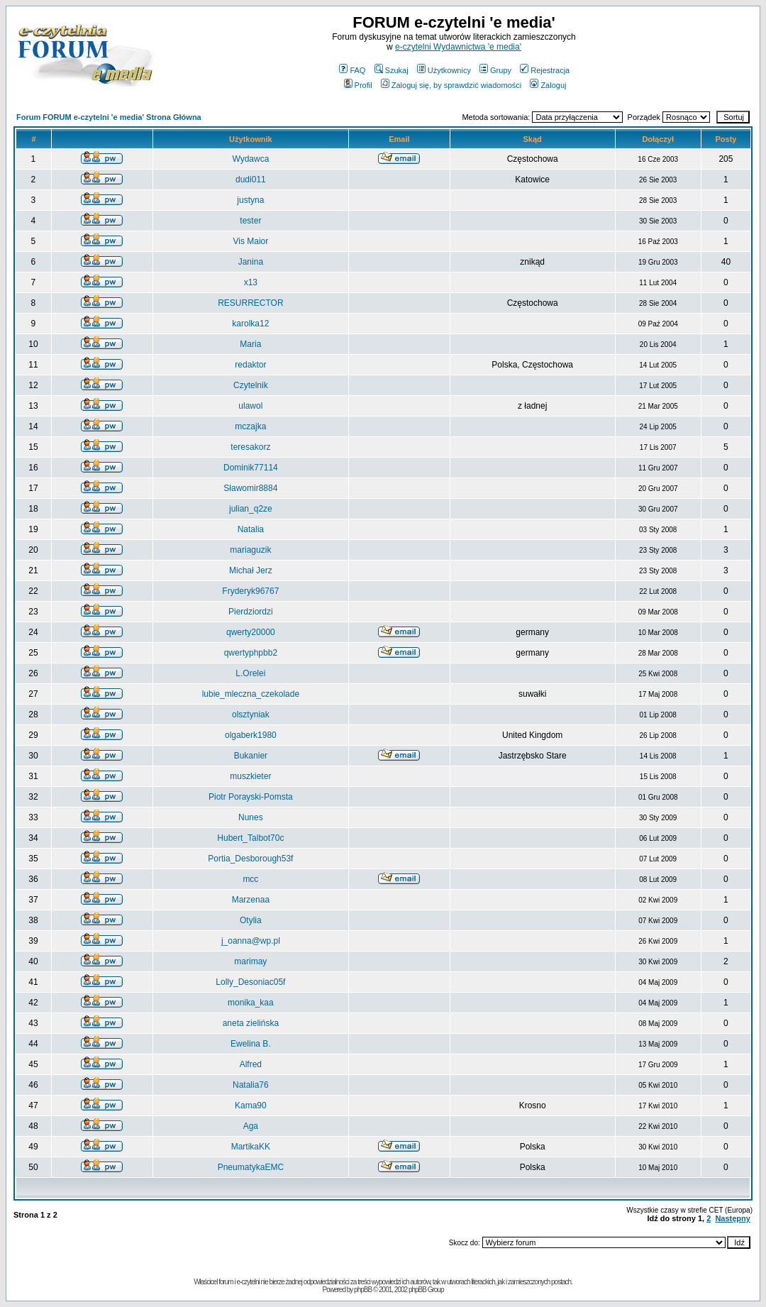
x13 (250, 282)
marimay (250, 961)
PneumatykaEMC (251, 1167)
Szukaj (391, 70)
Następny (732, 1218)
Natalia (251, 529)
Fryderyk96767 (250, 591)
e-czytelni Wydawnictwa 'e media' (458, 47)
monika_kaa (251, 1003)
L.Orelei (250, 673)
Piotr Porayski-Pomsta (251, 797)
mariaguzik (250, 550)
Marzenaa (251, 900)
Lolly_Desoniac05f (250, 982)
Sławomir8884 (250, 488)
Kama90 (251, 1105)
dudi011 (250, 179)
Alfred (251, 1064)
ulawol (250, 406)
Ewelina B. (251, 1044)
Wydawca (250, 159)
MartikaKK (250, 1147)
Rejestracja (545, 70)
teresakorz (250, 447)
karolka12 (250, 324)
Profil (358, 85)
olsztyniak (251, 714)
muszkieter (250, 776)
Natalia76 (251, 1085)
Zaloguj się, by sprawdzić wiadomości (451, 85)
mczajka (250, 426)
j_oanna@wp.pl (250, 941)
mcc (250, 879)
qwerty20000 (250, 632)
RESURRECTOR (250, 303)
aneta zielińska (251, 1023)
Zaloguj (548, 85)
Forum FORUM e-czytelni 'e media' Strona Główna (108, 117)
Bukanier (250, 756)
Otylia (251, 920)
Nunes (250, 817)
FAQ (352, 70)
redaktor (250, 365)
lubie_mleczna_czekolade (250, 694)
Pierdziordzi (250, 612)
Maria (250, 344)
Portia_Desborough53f (250, 859)
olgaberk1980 (251, 735)
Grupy (495, 70)
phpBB (363, 1290)
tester (250, 221)
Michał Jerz (250, 570)
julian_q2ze (250, 509)
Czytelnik (250, 385)
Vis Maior (250, 241)
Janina (250, 262)
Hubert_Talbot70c (250, 838)
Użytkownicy (444, 70)
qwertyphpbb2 (250, 653)
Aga (250, 1126)
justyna (250, 200)
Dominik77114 (250, 468)
